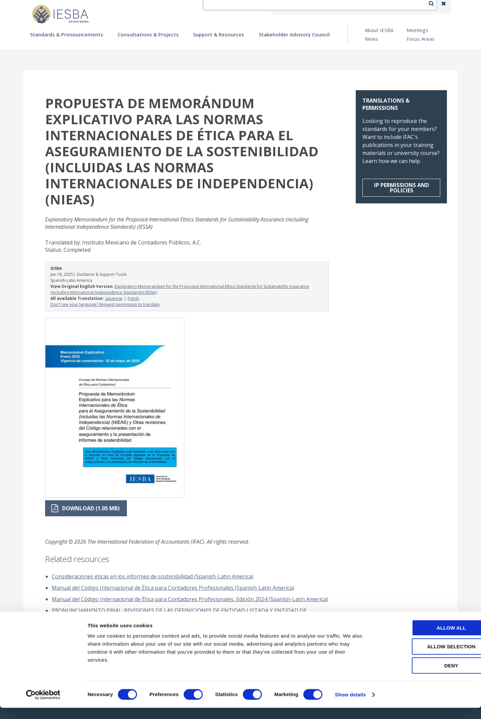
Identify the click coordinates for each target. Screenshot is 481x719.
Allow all (425, 639)
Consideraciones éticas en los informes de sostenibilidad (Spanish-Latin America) (153, 576)
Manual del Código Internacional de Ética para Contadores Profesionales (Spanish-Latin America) (173, 587)
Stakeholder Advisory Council (294, 34)
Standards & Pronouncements (66, 34)
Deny (425, 677)
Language (339, 7)
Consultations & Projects (148, 34)
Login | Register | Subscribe (390, 7)
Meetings (417, 30)
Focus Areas (421, 38)
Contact (307, 7)
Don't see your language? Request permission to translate (105, 304)
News (371, 38)
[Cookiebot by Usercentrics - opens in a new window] (43, 706)
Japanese (114, 298)
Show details (350, 706)
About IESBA (379, 30)
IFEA (283, 7)
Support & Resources (218, 34)
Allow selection (425, 658)
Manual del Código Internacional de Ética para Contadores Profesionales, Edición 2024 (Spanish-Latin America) (190, 599)
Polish (133, 298)
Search (434, 7)
